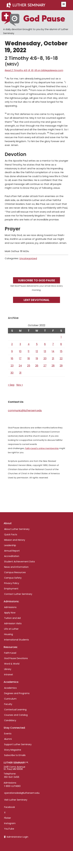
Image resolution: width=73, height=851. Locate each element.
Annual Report (12, 550)
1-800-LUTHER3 (12, 786)
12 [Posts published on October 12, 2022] (37, 351)
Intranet (8, 674)
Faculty (8, 704)
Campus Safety (13, 577)
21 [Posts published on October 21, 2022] (53, 358)
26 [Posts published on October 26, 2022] (36, 365)
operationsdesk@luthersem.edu (22, 793)
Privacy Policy (11, 583)
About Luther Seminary (17, 529)
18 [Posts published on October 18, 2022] (28, 358)
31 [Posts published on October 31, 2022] (20, 373)
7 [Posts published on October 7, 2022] (53, 344)
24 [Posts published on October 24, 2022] (20, 365)
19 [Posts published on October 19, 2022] (37, 358)
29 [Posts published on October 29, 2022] (61, 365)
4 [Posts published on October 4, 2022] (29, 344)
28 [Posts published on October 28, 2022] (53, 365)
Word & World (11, 663)
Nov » (19, 385)
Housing (8, 634)
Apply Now (9, 612)
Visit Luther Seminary (15, 799)
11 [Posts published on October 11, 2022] (28, 351)
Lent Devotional (36, 300)
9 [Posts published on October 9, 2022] (12, 351)
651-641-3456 (11, 777)
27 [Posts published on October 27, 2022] (44, 365)
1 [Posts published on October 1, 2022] (61, 337)
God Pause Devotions (16, 658)
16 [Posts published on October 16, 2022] (12, 358)
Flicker (7, 817)
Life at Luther (11, 628)
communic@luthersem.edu (25, 410)
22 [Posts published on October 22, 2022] (61, 358)
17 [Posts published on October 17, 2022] (20, 358)
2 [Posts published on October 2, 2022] (12, 344)
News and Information (16, 567)
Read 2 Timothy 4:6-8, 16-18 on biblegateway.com (34, 70)
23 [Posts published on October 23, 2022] (12, 365)
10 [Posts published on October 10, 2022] (20, 351)
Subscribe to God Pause (36, 280)
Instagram (10, 823)
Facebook (9, 807)
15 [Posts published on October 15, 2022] (61, 351)
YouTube (9, 828)
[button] (63, 4)
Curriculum (10, 698)
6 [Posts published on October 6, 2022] (45, 344)
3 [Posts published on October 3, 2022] (20, 344)
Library (7, 669)
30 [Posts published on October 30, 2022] (11, 373)
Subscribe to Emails (15, 755)
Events (7, 733)
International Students (16, 639)
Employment (11, 588)
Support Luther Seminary (18, 744)
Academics (10, 687)
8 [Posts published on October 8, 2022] (61, 344)
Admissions (10, 607)
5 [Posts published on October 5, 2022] (37, 344)
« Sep (11, 385)
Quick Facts (10, 534)
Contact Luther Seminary (18, 594)
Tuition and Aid (12, 618)
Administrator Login (17, 836)
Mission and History (14, 540)
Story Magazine (12, 749)
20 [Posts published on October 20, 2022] (44, 358)
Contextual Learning (15, 709)
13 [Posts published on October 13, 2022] (45, 351)
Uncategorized (28, 258)
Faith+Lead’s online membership (42, 448)
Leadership (10, 545)
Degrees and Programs (17, 693)
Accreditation (11, 556)
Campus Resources (15, 572)
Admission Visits (13, 623)
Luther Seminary (31, 5)
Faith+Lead (10, 652)
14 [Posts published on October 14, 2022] (53, 351)
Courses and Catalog (16, 715)
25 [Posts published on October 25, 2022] (28, 365)
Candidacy (10, 720)
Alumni (8, 739)
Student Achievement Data (19, 561)
